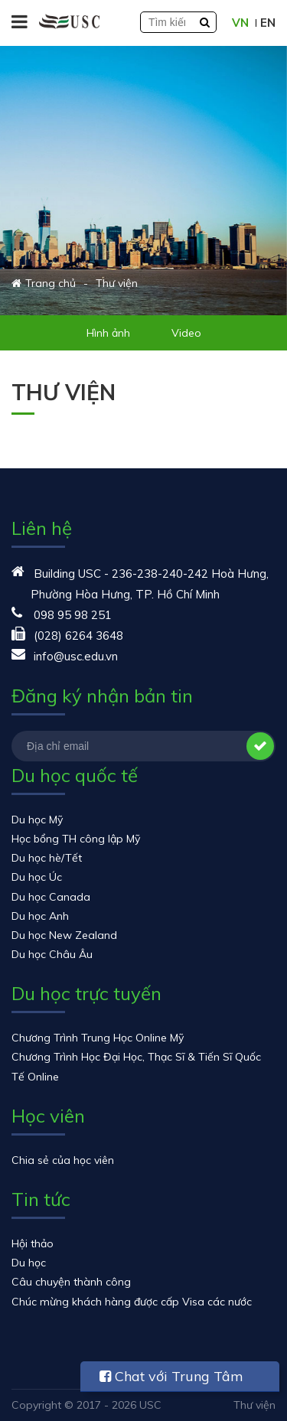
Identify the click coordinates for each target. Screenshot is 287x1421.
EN (268, 22)
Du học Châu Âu (52, 954)
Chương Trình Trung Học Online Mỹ (97, 1038)
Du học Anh (40, 916)
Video (186, 333)
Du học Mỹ (37, 819)
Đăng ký (260, 746)
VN (240, 22)
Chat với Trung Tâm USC (171, 1379)
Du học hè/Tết (46, 858)
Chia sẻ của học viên (62, 1160)
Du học (28, 1262)
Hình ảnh (108, 333)
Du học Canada (50, 897)
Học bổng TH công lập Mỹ (75, 839)
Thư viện (254, 1405)
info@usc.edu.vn (76, 656)
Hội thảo (32, 1243)
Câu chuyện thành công (71, 1282)
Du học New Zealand (64, 935)
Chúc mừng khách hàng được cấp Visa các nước (131, 1302)
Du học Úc (36, 877)
